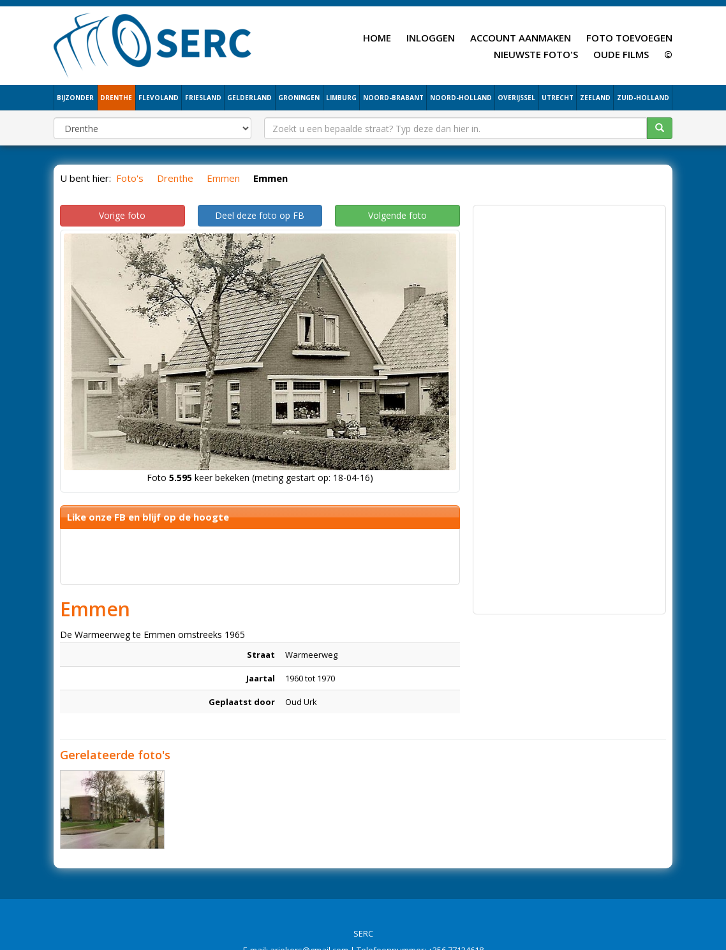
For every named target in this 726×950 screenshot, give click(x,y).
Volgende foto (397, 215)
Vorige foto (122, 215)
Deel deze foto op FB (259, 215)
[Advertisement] (569, 403)
